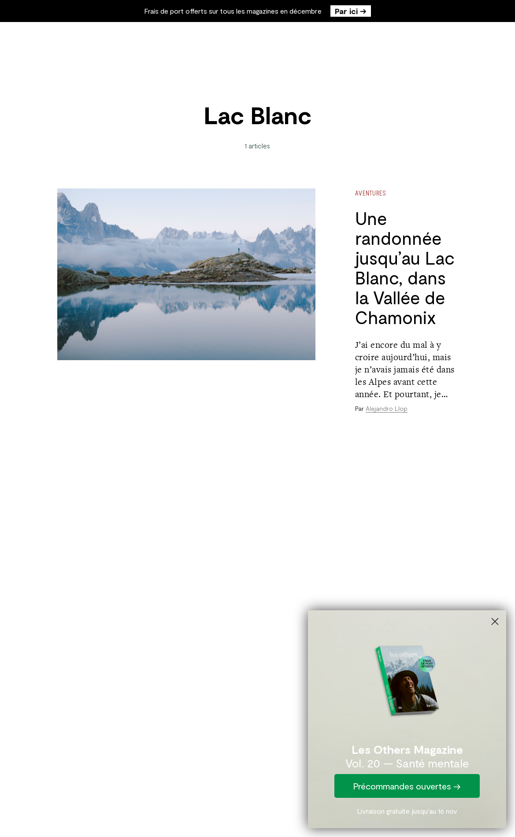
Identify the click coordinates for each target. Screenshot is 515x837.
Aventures (370, 193)
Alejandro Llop (387, 408)
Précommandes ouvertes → (407, 786)
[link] (407, 678)
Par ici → (351, 11)
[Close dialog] (495, 621)
